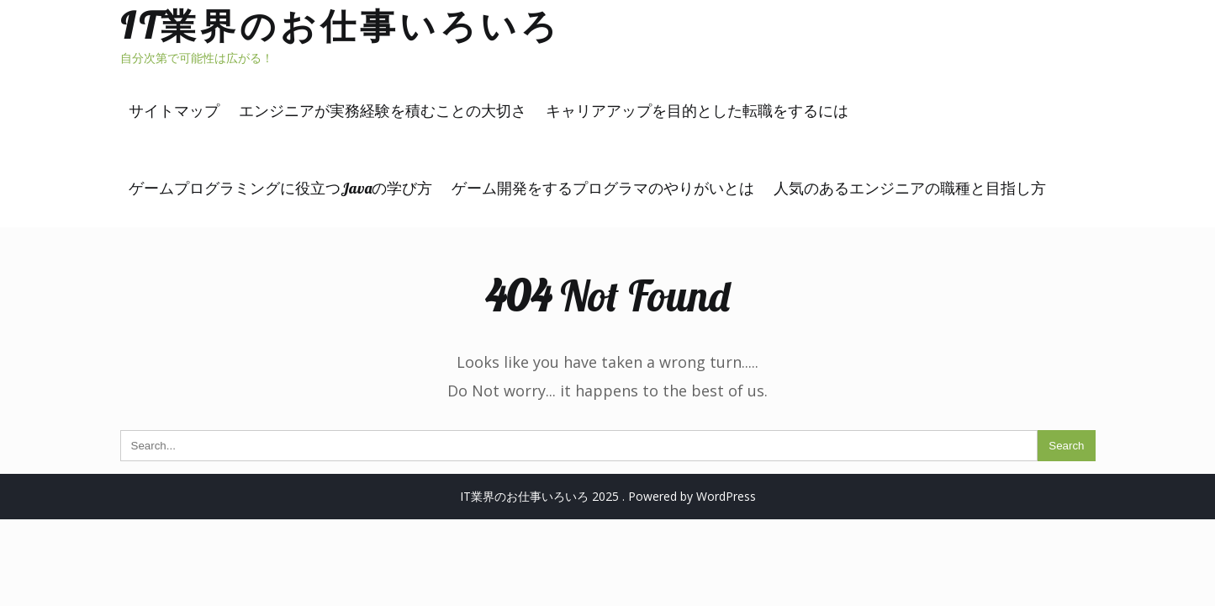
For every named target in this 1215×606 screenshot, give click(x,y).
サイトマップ (174, 110)
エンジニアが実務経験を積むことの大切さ (382, 110)
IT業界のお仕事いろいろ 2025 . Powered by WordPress (608, 496)
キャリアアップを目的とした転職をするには (697, 110)
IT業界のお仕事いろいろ (340, 25)
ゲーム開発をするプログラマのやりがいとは (603, 188)
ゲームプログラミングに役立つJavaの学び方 (280, 188)
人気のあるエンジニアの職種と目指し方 (910, 188)
